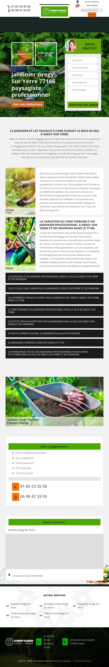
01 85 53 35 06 (19, 6)
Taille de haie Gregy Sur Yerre (54, 615)
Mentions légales (62, 660)
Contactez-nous (83, 660)
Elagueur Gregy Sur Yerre (18, 605)
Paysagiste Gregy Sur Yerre (86, 605)
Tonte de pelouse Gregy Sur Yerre (21, 615)
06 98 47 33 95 (19, 10)
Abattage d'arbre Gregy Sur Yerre (54, 605)
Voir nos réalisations (27, 104)
